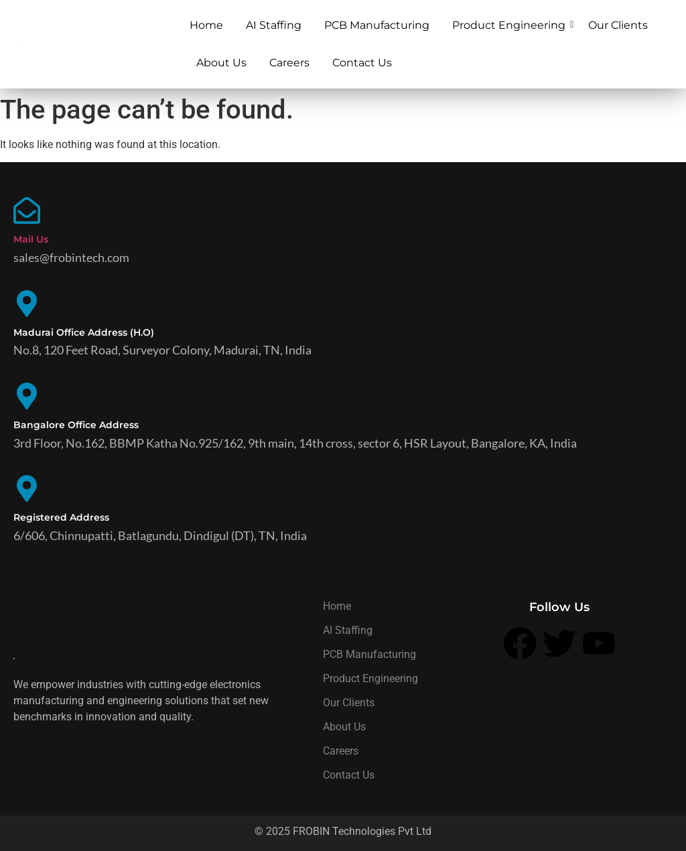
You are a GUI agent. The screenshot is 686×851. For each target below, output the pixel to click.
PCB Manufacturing (376, 25)
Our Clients (618, 25)
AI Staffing (273, 25)
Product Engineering (511, 25)
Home (206, 25)
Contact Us (362, 62)
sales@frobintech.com (71, 257)
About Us (221, 62)
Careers (289, 62)
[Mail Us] (26, 212)
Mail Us (30, 239)
